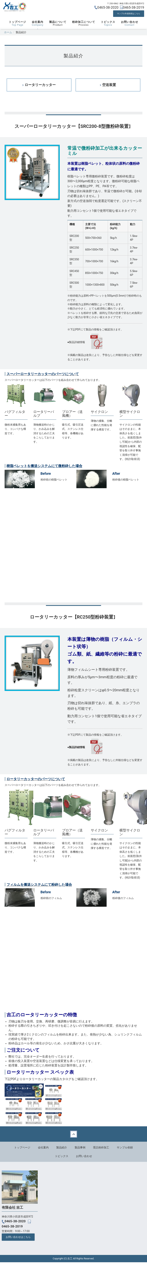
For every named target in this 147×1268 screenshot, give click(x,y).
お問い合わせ (129, 28)
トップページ (17, 28)
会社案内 (37, 28)
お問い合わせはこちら (18, 1242)
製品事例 (80, 1153)
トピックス (108, 28)
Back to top (73, 1139)
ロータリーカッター (40, 90)
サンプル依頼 (125, 1153)
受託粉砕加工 (101, 1153)
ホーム (8, 37)
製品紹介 (61, 1153)
